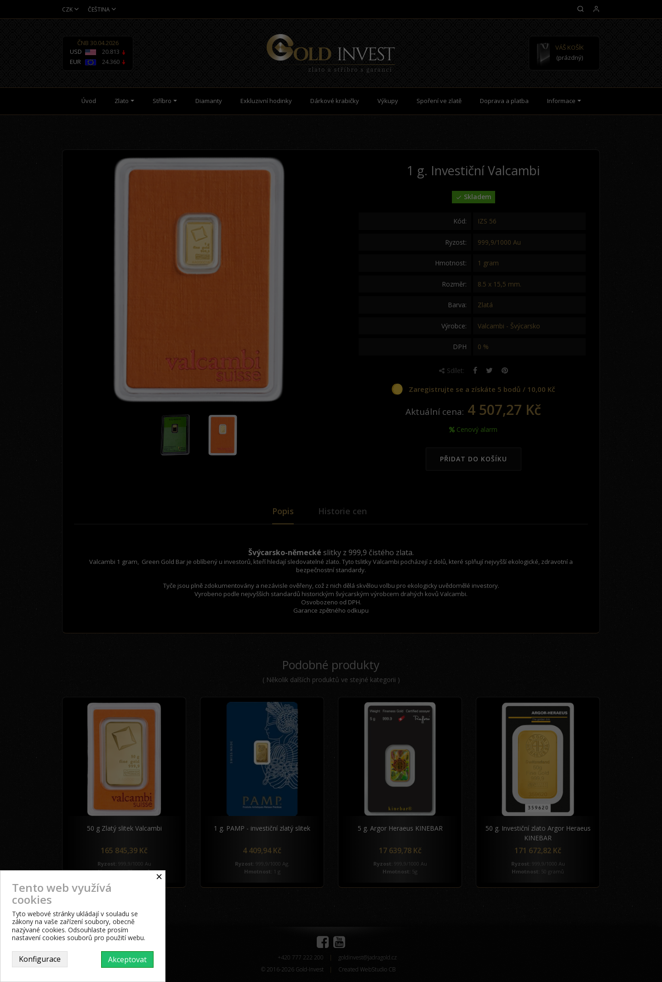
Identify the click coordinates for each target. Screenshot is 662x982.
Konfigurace (40, 959)
